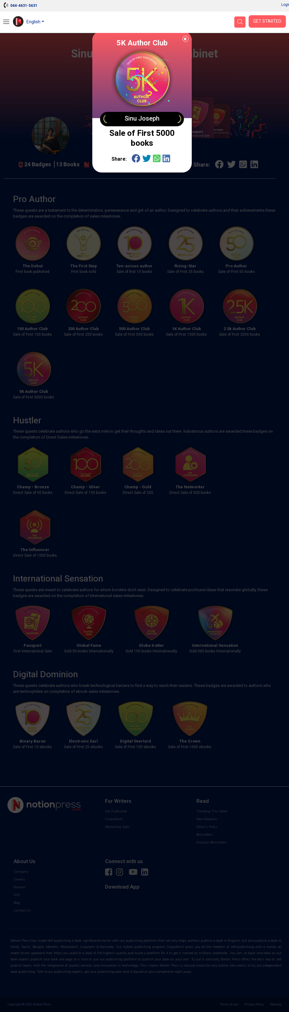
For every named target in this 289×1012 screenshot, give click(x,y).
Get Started (267, 21)
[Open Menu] (6, 22)
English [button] (33, 22)
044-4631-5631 (23, 5)
